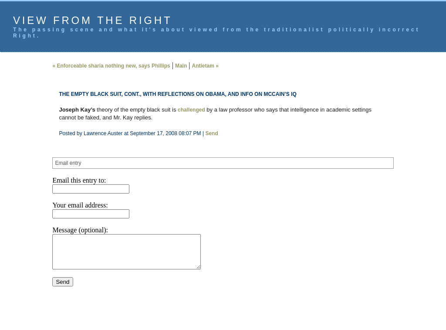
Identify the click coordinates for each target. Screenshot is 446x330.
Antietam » (205, 66)
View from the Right (92, 20)
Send (211, 133)
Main (181, 66)
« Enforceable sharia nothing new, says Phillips (111, 66)
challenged (191, 110)
